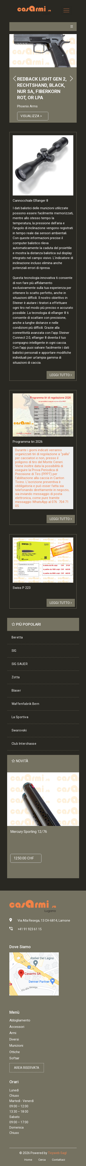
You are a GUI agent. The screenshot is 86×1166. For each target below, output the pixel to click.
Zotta (16, 677)
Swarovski (19, 730)
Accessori (16, 1027)
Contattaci (58, 1159)
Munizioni (16, 1046)
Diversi (14, 1039)
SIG (14, 650)
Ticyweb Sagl (57, 1153)
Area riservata (26, 1067)
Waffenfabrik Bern (25, 704)
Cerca (42, 1159)
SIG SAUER (20, 664)
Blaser (16, 690)
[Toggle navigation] (66, 10)
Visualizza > (31, 116)
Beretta (17, 637)
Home (28, 1159)
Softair (14, 1058)
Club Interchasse (24, 743)
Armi (12, 1033)
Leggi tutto (61, 375)
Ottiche (14, 1052)
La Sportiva (20, 717)
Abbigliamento (19, 1020)
